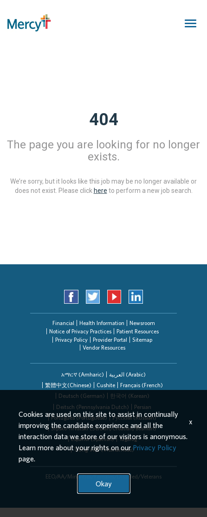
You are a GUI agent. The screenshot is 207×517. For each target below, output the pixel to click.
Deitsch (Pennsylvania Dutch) (92, 407)
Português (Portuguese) (79, 418)
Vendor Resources (104, 348)
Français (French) (141, 385)
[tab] (82, 374)
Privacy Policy (71, 340)
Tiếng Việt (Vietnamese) (104, 450)
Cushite (106, 385)
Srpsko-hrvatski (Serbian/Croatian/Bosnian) (103, 428)
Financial (63, 323)
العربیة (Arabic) (127, 374)
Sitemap (142, 340)
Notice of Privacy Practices (80, 331)
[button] (82, 374)
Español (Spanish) (92, 439)
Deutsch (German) (81, 396)
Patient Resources (137, 331)
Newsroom (142, 323)
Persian (142, 407)
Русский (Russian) (134, 418)
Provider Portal (110, 340)
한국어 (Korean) (129, 396)
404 (103, 119)
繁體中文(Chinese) (68, 385)
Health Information (101, 323)
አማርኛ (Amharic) (82, 374)
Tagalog (128, 439)
